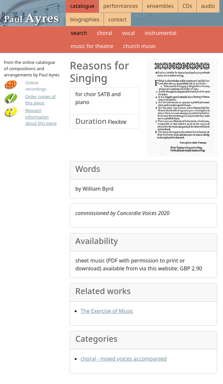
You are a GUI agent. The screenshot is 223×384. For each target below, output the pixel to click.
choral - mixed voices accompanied (124, 358)
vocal (128, 33)
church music (139, 46)
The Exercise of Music (107, 311)
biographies (84, 19)
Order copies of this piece (40, 100)
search (79, 33)
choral (104, 33)
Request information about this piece (41, 116)
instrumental (161, 33)
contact (117, 19)
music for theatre (92, 46)
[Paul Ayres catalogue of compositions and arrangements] (33, 13)
